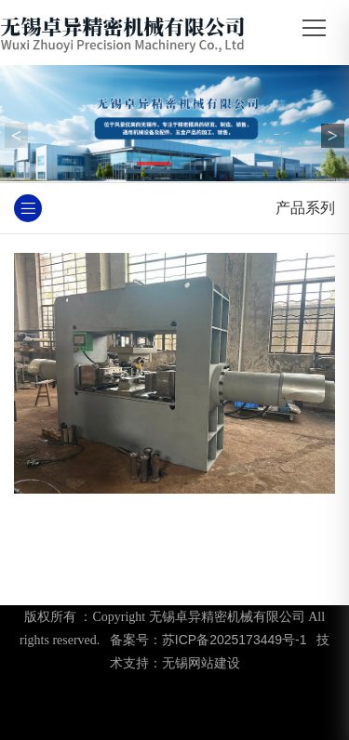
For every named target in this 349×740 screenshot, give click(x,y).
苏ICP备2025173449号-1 (234, 639)
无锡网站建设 (201, 662)
